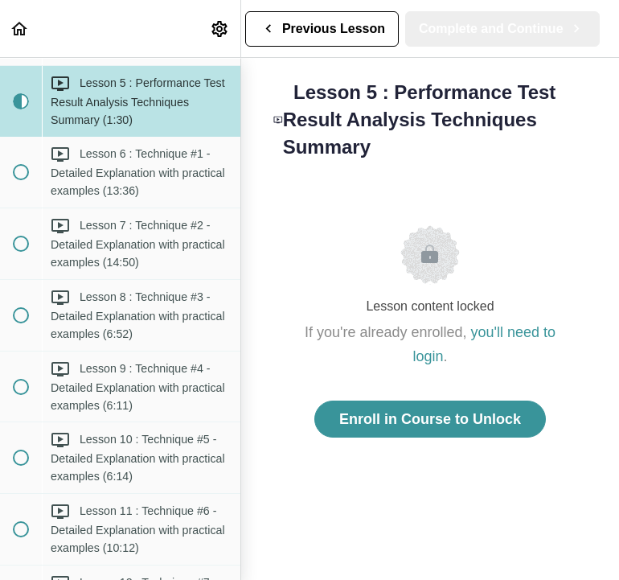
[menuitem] (220, 28)
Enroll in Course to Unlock (430, 419)
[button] (20, 28)
